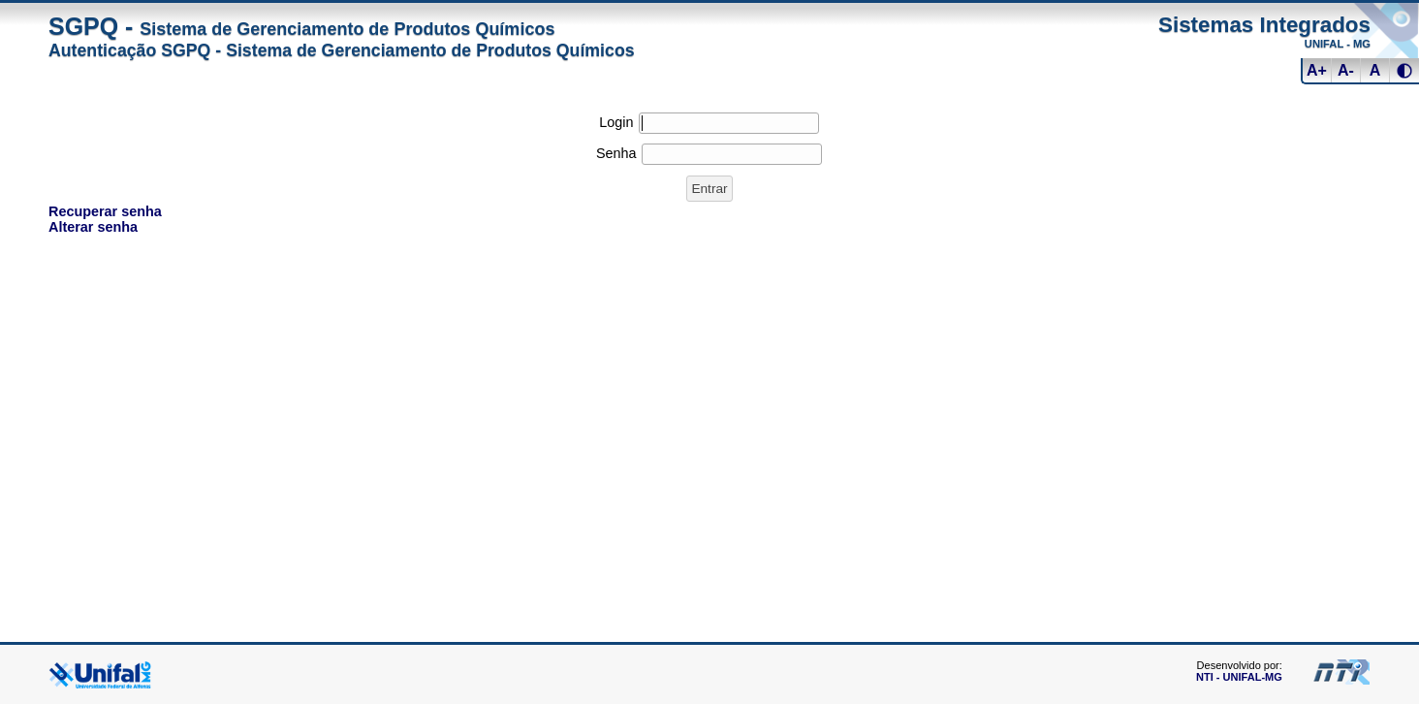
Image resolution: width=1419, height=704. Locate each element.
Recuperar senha (105, 211)
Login (616, 122)
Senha (616, 153)
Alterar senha (93, 227)
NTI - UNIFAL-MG (1239, 677)
